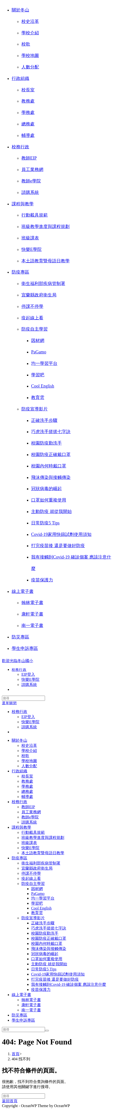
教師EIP (29, 158)
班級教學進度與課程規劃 (45, 226)
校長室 (28, 89)
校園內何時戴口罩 (48, 466)
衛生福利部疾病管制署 (43, 283)
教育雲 (37, 397)
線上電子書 (23, 591)
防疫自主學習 (34, 329)
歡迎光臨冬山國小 (17, 661)
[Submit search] (47, 1030)
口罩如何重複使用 (48, 500)
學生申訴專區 (25, 648)
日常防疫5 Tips (45, 523)
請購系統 (30, 192)
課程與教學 (23, 203)
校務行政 (20, 146)
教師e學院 (31, 181)
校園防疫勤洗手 (46, 443)
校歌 (25, 44)
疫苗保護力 (42, 580)
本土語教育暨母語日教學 (45, 260)
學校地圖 (30, 55)
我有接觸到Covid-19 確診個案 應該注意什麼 (68, 984)
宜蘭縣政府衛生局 (38, 295)
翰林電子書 (32, 602)
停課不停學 (32, 306)
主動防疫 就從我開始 (51, 511)
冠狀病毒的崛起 (46, 488)
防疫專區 (20, 272)
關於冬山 (20, 10)
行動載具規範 (34, 215)
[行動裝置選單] (9, 703)
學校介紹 (30, 32)
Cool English (42, 386)
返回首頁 (10, 1101)
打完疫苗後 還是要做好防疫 (58, 545)
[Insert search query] (23, 698)
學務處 (28, 112)
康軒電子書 (32, 614)
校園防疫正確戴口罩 (51, 454)
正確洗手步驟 (44, 420)
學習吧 (37, 374)
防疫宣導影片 (34, 409)
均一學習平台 (44, 363)
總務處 (28, 124)
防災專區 (20, 637)
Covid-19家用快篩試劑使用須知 (61, 534)
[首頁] (15, 1054)
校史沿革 (30, 21)
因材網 (37, 340)
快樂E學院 (31, 249)
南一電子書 (32, 625)
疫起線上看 (32, 317)
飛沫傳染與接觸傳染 (51, 477)
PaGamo (38, 352)
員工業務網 (32, 169)
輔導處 (28, 135)
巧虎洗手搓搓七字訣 (51, 431)
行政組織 (20, 78)
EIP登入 (28, 717)
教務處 (28, 101)
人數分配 (30, 67)
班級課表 (30, 238)
